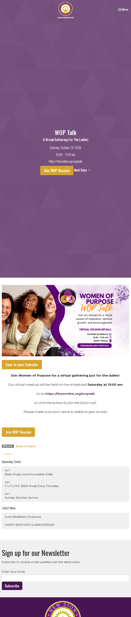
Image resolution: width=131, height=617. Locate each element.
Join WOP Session (57, 170)
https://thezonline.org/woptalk (70, 394)
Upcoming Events (11, 461)
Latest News (9, 508)
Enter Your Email (13, 571)
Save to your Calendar (21, 364)
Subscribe (12, 586)
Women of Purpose (25, 446)
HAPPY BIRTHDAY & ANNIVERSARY (30, 525)
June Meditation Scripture (23, 516)
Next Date (82, 170)
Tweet (8, 454)
